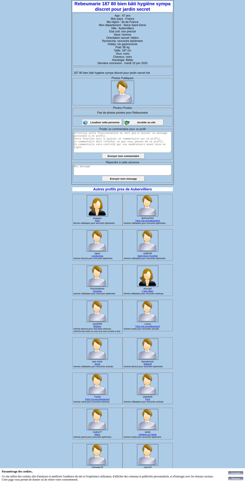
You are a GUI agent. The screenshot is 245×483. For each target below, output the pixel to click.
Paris (97, 220)
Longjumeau (97, 256)
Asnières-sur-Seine (148, 434)
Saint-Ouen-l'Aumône (148, 256)
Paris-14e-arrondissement (147, 326)
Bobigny (97, 326)
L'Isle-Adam (147, 291)
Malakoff (148, 364)
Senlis (97, 364)
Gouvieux (97, 291)
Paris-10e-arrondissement (147, 220)
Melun (97, 434)
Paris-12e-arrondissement (97, 399)
